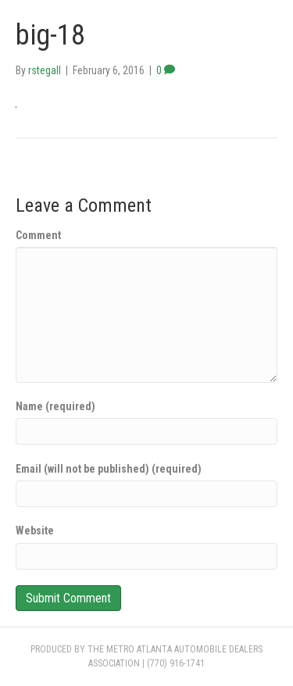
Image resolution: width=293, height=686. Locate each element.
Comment (38, 235)
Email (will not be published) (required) (109, 469)
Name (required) (55, 406)
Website (35, 530)
